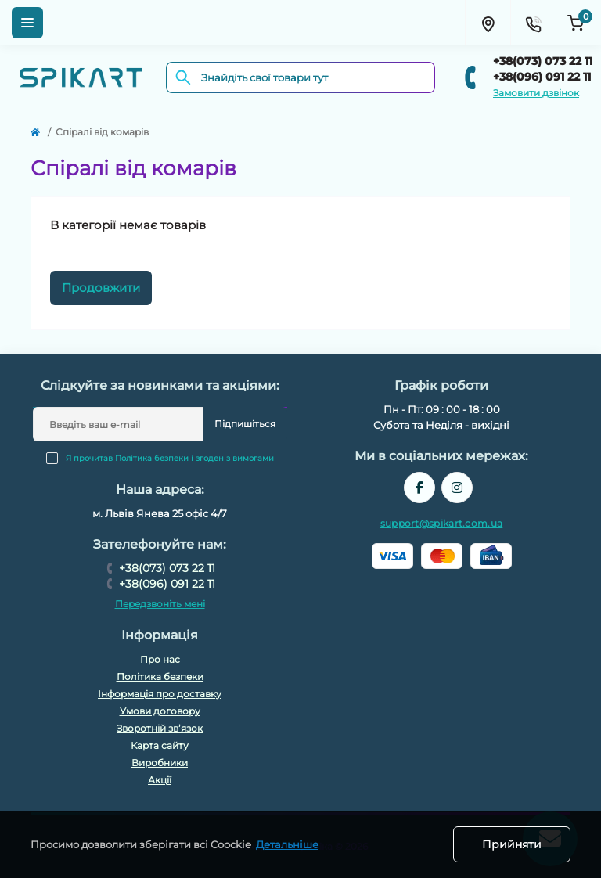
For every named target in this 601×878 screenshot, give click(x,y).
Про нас (160, 659)
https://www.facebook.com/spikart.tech (419, 487)
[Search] (183, 77)
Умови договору (160, 711)
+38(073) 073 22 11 (542, 61)
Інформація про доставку (159, 694)
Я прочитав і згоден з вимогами (170, 458)
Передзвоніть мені (160, 604)
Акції (159, 780)
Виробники (159, 762)
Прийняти (512, 844)
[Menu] (27, 22)
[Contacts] (533, 22)
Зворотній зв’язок (160, 728)
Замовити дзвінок (536, 93)
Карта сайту (160, 745)
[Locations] (487, 22)
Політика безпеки (152, 458)
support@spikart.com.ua (441, 523)
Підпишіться (244, 424)
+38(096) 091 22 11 (542, 77)
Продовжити (101, 287)
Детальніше (287, 844)
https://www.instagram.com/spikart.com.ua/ (457, 487)
